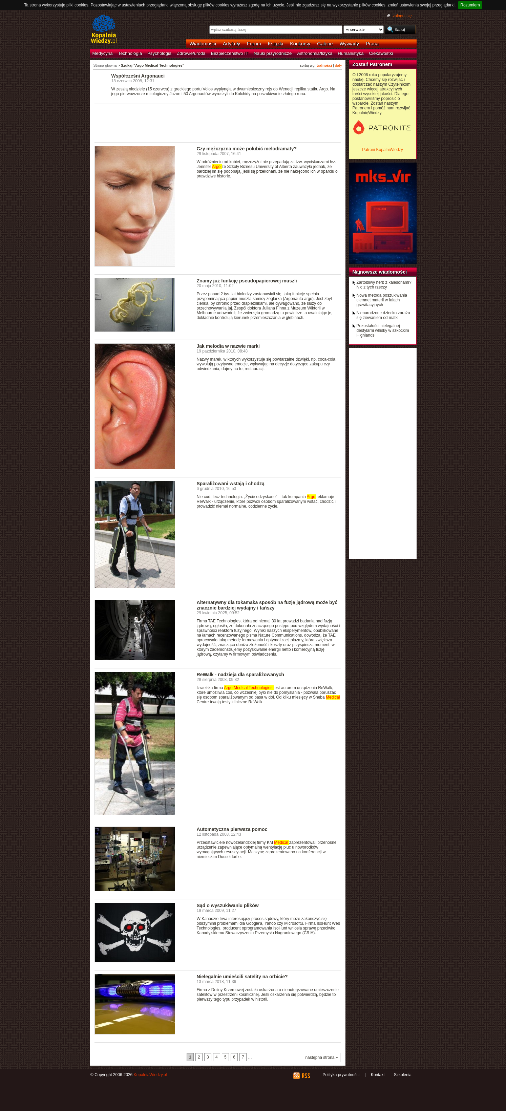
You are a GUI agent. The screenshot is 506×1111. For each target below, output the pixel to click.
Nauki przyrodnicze (273, 53)
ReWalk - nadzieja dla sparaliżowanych (240, 674)
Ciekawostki (381, 53)
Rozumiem (470, 5)
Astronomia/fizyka (314, 53)
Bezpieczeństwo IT (229, 53)
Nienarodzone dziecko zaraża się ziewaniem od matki (383, 315)
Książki (275, 43)
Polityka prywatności (340, 1074)
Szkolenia (403, 1074)
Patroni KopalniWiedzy (382, 149)
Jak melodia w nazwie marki (228, 346)
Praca (372, 43)
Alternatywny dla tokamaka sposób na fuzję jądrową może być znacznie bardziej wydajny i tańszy (267, 605)
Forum (254, 43)
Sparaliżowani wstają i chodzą (231, 483)
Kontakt (378, 1074)
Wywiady (349, 43)
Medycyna (102, 53)
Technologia (130, 53)
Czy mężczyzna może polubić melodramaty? (247, 148)
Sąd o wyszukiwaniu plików (228, 905)
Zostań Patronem (373, 64)
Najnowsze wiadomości (380, 272)
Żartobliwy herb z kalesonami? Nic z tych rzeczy (384, 285)
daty (338, 65)
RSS (305, 1075)
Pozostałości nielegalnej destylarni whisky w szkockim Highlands (383, 330)
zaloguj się (402, 16)
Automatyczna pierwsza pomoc (232, 829)
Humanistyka (350, 53)
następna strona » (321, 1057)
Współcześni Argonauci (138, 76)
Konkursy (300, 43)
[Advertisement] (217, 122)
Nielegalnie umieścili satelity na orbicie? (242, 976)
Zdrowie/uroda (191, 53)
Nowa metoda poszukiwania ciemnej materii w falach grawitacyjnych (382, 300)
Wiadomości (203, 43)
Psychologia (159, 53)
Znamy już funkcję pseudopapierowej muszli (247, 280)
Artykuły (231, 43)
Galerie (325, 43)
